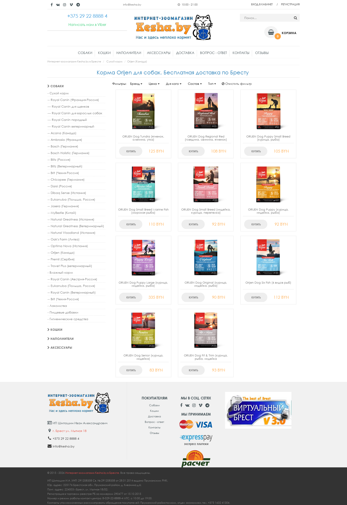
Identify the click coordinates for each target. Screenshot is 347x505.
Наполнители (128, 53)
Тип (212, 83)
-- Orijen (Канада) (61, 252)
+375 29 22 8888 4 (66, 438)
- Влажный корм (60, 272)
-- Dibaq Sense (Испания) (67, 193)
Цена (154, 83)
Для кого (173, 83)
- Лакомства (57, 306)
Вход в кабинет (262, 4)
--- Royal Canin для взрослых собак (75, 113)
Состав (195, 83)
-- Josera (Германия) (63, 206)
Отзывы (262, 53)
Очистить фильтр (237, 83)
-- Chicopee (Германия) (66, 179)
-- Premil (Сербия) (61, 259)
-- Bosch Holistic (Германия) (68, 153)
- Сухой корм (58, 93)
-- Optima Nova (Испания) (68, 246)
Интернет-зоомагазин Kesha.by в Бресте (74, 61)
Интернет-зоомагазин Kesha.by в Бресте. (92, 472)
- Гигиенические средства (68, 319)
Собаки (85, 53)
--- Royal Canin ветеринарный (71, 126)
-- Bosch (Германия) (63, 146)
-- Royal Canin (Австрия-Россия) (72, 279)
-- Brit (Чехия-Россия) (63, 173)
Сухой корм (114, 61)
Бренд (136, 83)
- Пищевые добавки (63, 312)
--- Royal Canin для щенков (68, 106)
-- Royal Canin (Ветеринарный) (72, 292)
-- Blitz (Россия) (59, 159)
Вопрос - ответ (213, 53)
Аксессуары (158, 53)
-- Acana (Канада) (62, 133)
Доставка (185, 53)
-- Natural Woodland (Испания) (71, 232)
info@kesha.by (132, 4)
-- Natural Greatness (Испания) (71, 219)
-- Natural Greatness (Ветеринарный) (76, 226)
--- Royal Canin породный (67, 120)
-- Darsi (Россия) (60, 186)
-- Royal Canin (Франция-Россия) (73, 100)
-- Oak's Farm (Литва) (63, 239)
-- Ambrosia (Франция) (65, 139)
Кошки (104, 53)
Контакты (241, 53)
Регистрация (290, 4)
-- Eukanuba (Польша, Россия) (71, 199)
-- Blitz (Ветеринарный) (65, 166)
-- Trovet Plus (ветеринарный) (70, 266)
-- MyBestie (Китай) (62, 213)
